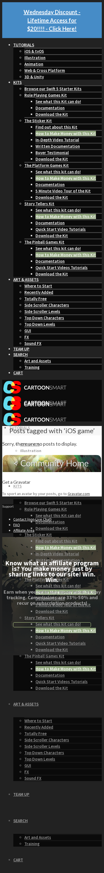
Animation (33, 64)
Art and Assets (37, 360)
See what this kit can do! (58, 171)
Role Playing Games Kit (45, 95)
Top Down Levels (39, 324)
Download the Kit (51, 114)
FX (26, 337)
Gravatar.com (79, 493)
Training (32, 367)
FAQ (16, 524)
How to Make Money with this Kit (65, 133)
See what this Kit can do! (58, 101)
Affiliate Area (23, 530)
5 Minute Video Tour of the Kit (63, 191)
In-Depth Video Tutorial (57, 139)
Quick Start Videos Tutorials (61, 267)
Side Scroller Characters (46, 305)
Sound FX (32, 343)
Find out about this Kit (56, 127)
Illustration (34, 57)
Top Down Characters (44, 317)
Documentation (50, 108)
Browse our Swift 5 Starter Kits (53, 88)
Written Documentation (57, 146)
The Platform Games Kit (46, 165)
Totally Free (35, 298)
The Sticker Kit (38, 120)
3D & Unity (34, 76)
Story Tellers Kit (39, 203)
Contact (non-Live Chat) (32, 519)
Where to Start (38, 286)
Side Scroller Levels (42, 311)
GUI (27, 330)
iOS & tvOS (34, 51)
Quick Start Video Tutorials (60, 229)
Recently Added (38, 292)
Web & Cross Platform (44, 70)
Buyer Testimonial (52, 152)
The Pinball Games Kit (44, 242)
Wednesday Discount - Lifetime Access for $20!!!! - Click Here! (52, 20)
